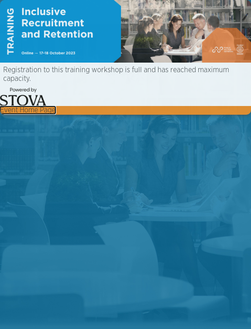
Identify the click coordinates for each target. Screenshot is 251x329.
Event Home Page (27, 110)
